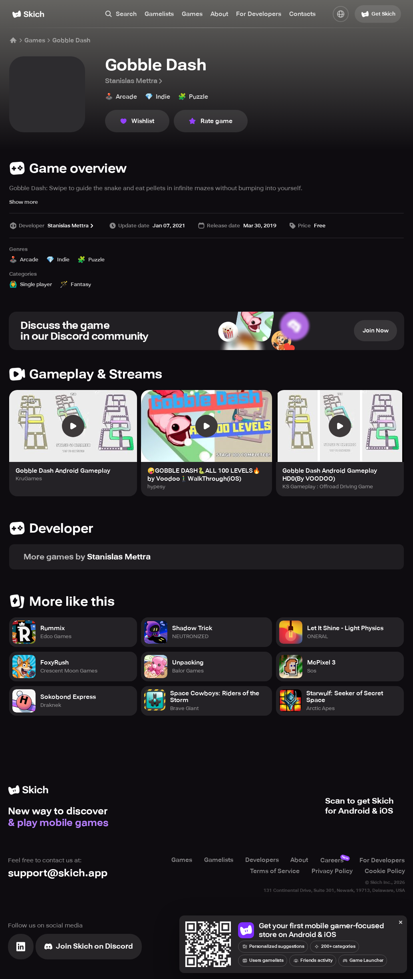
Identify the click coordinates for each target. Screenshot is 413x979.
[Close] (400, 922)
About (219, 14)
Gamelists (159, 14)
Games (192, 14)
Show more (23, 202)
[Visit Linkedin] (21, 946)
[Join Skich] (89, 946)
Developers (261, 860)
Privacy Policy (332, 870)
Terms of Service (275, 870)
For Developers (258, 14)
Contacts (302, 14)
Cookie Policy (385, 870)
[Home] (28, 14)
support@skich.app (57, 873)
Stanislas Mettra (134, 81)
